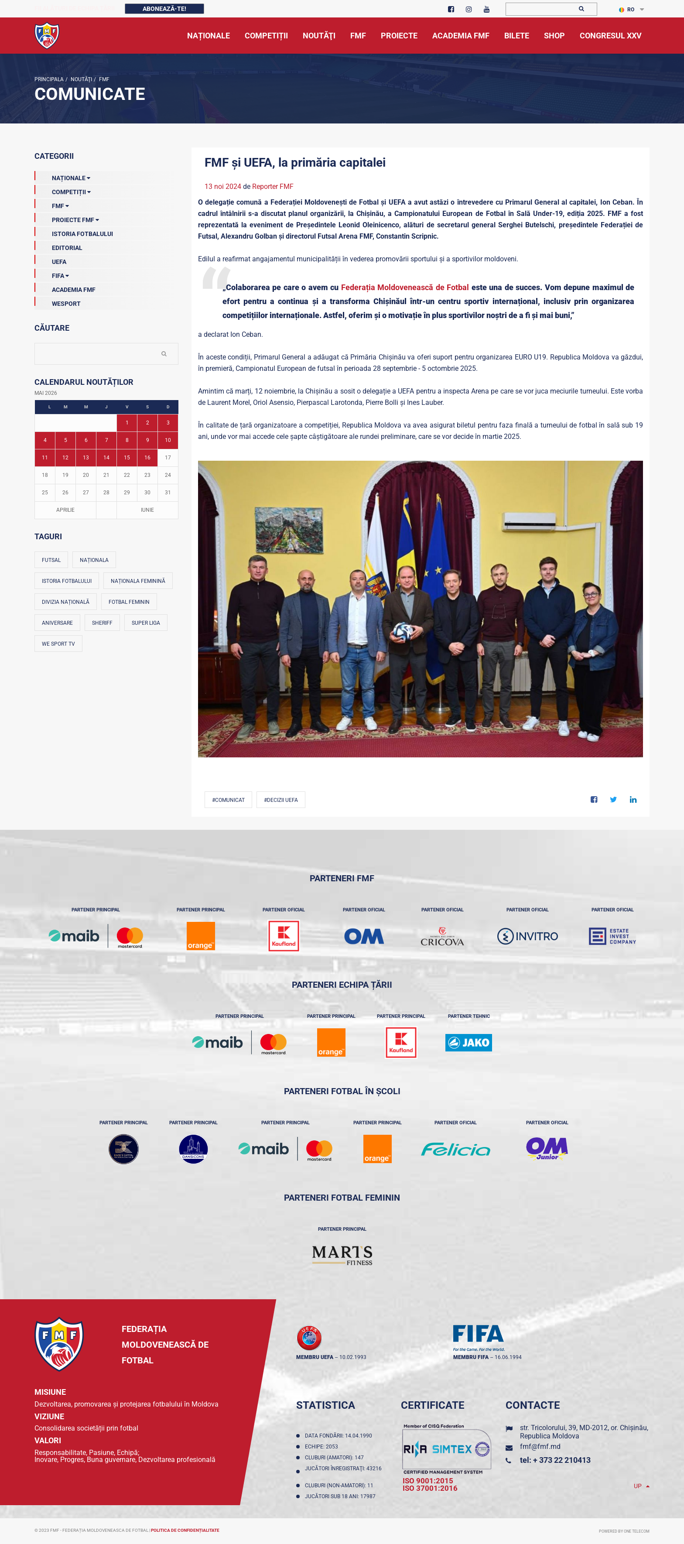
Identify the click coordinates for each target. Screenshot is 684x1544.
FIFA (51, 274)
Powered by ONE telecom (624, 1531)
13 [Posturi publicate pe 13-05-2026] (86, 458)
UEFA (50, 260)
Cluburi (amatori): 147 (335, 1458)
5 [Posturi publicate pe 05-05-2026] (65, 440)
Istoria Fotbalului (73, 232)
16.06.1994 (508, 1357)
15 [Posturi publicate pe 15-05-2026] (127, 458)
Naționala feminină (138, 581)
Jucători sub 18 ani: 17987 (341, 1496)
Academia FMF (65, 288)
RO (626, 10)
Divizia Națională (65, 602)
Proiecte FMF (66, 218)
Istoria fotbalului (67, 581)
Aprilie (65, 510)
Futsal (51, 560)
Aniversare (57, 623)
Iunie (147, 510)
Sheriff (102, 623)
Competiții (62, 190)
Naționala (94, 560)
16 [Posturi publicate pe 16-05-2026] (147, 458)
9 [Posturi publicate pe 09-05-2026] (147, 440)
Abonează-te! (164, 8)
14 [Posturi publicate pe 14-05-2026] (106, 458)
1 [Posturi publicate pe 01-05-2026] (127, 423)
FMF (103, 79)
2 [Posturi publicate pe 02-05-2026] (147, 423)
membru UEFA (314, 1357)
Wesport (57, 302)
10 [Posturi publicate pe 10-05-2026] (168, 440)
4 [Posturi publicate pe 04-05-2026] (45, 440)
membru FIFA (471, 1357)
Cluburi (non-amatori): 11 (340, 1485)
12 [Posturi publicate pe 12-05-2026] (65, 458)
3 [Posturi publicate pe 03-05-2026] (168, 423)
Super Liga (146, 623)
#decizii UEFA (281, 800)
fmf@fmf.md (540, 1446)
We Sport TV (58, 644)
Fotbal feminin (129, 602)
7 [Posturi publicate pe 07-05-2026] (106, 440)
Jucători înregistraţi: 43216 (343, 1471)
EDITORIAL (58, 246)
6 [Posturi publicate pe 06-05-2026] (86, 440)
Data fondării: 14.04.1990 (340, 1436)
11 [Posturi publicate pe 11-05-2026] (45, 458)
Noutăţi (80, 79)
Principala (49, 79)
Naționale (62, 176)
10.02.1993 (352, 1357)
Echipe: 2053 (323, 1447)
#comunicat (228, 800)
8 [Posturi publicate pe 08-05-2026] (127, 440)
